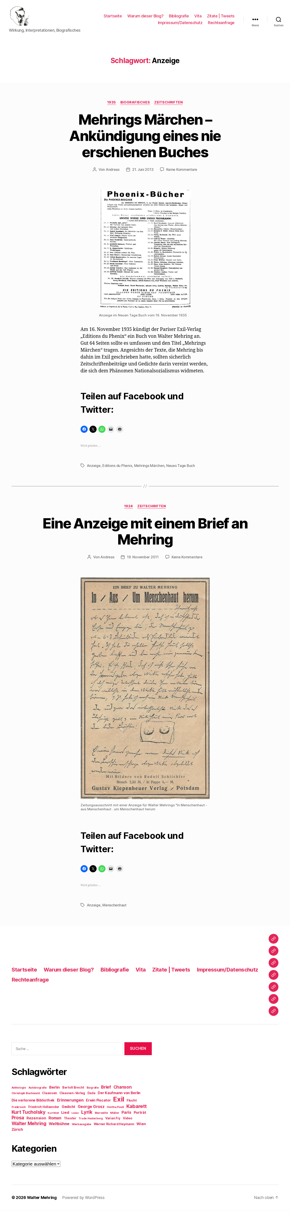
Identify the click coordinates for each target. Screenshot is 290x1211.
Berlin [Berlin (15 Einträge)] (54, 1088)
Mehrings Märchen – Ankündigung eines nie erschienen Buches (145, 136)
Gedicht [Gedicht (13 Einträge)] (68, 1108)
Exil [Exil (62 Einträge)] (118, 1100)
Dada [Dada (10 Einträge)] (91, 1094)
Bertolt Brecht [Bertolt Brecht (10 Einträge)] (73, 1088)
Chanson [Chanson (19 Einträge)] (123, 1088)
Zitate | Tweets (221, 16)
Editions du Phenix (117, 466)
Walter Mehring (42, 1198)
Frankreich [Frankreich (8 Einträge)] (19, 1108)
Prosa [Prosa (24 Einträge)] (18, 1118)
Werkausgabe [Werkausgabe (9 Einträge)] (81, 1125)
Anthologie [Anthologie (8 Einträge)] (19, 1088)
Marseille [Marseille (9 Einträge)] (101, 1113)
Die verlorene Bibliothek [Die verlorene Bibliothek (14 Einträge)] (33, 1101)
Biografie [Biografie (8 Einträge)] (93, 1088)
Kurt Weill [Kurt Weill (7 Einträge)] (53, 1113)
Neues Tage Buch (180, 466)
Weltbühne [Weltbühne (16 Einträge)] (59, 1124)
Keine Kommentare (181, 170)
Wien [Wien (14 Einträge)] (141, 1124)
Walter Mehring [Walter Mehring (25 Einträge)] (29, 1124)
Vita (197, 16)
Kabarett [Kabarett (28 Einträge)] (136, 1107)
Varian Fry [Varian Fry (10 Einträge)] (112, 1119)
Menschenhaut (114, 906)
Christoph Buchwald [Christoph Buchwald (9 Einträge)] (26, 1094)
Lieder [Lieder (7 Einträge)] (75, 1113)
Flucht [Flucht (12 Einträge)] (132, 1101)
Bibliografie (179, 16)
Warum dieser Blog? (145, 16)
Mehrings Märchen (149, 466)
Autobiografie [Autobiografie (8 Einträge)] (37, 1088)
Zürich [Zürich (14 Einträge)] (17, 1130)
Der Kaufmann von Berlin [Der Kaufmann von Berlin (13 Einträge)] (119, 1094)
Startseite (113, 16)
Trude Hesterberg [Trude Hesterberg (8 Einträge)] (91, 1119)
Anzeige (94, 466)
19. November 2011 (142, 558)
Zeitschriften (168, 103)
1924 (128, 507)
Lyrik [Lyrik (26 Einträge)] (86, 1113)
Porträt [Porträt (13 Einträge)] (140, 1113)
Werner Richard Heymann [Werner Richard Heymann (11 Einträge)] (114, 1125)
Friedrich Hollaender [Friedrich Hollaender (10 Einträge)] (43, 1108)
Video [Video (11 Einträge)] (127, 1119)
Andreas (113, 170)
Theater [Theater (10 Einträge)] (70, 1119)
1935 (111, 103)
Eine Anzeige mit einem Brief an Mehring (145, 532)
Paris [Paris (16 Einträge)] (126, 1113)
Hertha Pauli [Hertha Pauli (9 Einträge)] (115, 1108)
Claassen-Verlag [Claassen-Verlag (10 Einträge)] (72, 1094)
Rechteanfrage (221, 23)
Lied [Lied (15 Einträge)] (65, 1113)
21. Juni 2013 (143, 170)
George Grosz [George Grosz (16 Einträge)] (91, 1107)
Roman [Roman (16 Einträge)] (55, 1118)
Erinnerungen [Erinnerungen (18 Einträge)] (70, 1100)
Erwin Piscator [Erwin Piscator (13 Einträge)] (98, 1101)
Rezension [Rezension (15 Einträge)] (36, 1119)
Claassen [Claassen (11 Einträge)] (49, 1094)
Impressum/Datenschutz (180, 23)
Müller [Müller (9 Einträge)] (114, 1113)
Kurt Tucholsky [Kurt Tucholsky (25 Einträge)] (28, 1113)
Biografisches (135, 103)
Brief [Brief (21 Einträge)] (106, 1088)
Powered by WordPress (83, 1198)
